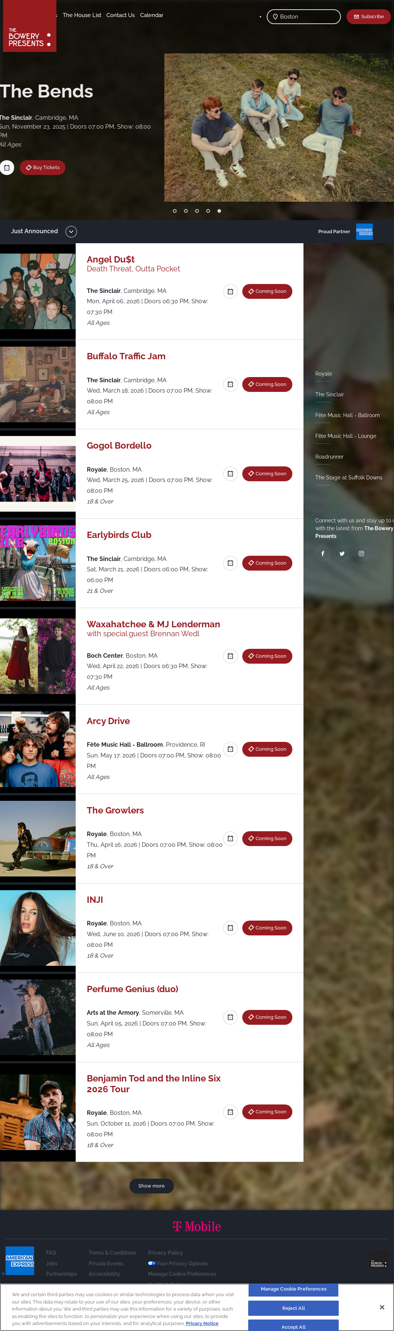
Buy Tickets (44, 167)
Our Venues (100, 15)
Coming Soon (268, 291)
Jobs (52, 1274)
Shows (71, 15)
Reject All (293, 1308)
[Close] (382, 1307)
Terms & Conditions (112, 1263)
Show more (153, 1196)
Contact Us (77, 26)
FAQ (51, 1263)
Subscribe (372, 16)
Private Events (106, 1274)
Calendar (108, 26)
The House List (140, 15)
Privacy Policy (165, 1263)
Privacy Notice (202, 1323)
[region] (197, 1307)
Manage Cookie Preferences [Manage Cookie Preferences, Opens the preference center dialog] (293, 1289)
